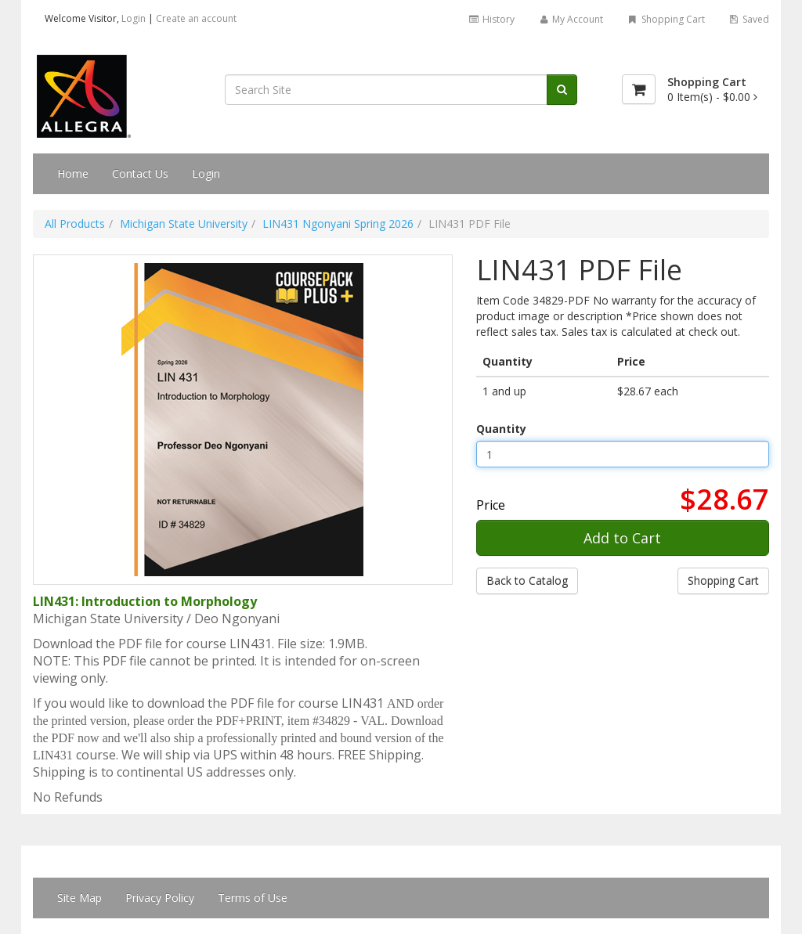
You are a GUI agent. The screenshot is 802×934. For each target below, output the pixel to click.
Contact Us (140, 173)
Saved (748, 19)
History (491, 19)
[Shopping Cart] (639, 89)
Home (73, 173)
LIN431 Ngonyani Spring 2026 (338, 223)
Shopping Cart (665, 19)
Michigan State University (183, 223)
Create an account (196, 18)
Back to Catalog (527, 580)
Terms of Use (252, 897)
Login (133, 18)
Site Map (79, 897)
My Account (570, 19)
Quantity (501, 428)
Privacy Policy (159, 897)
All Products (75, 223)
